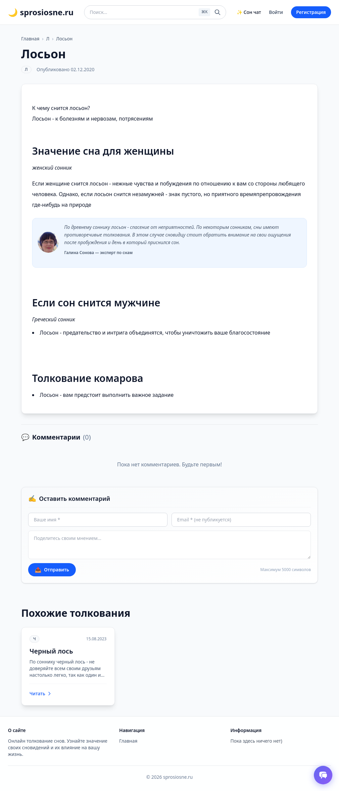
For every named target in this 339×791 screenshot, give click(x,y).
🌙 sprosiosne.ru (40, 12)
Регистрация (311, 12)
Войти (276, 12)
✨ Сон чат (249, 12)
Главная (30, 38)
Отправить (52, 570)
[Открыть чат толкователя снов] (323, 775)
